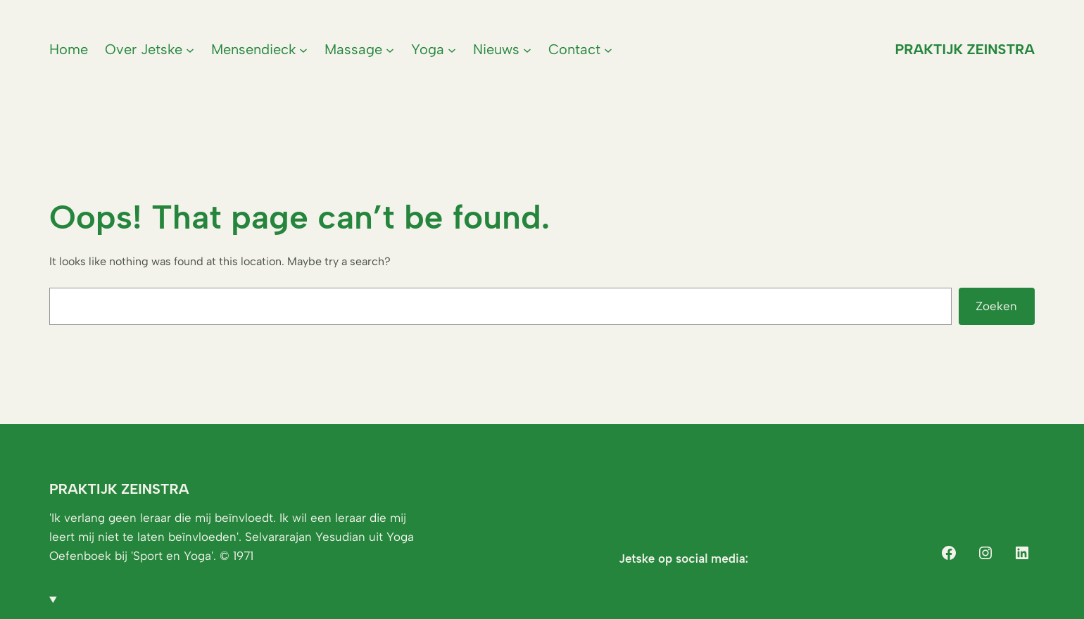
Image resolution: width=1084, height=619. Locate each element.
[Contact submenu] (608, 49)
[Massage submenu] (390, 49)
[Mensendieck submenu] (303, 49)
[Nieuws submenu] (527, 49)
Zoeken (996, 306)
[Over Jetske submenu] (190, 49)
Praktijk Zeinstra (965, 49)
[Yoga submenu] (452, 49)
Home (68, 49)
